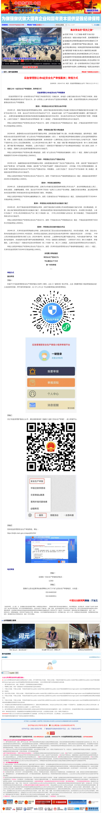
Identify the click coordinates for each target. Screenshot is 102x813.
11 (47, 61)
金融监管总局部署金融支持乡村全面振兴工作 (81, 41)
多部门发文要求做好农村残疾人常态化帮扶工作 (82, 60)
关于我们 (26, 721)
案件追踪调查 (13, 72)
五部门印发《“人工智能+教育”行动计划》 (80, 34)
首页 (5, 72)
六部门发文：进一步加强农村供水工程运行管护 (82, 63)
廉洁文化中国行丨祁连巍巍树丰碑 (34, 64)
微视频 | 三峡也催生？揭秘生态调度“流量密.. (59, 64)
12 (50, 61)
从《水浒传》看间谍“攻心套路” (12, 64)
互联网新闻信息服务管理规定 (34, 684)
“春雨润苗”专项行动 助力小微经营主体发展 (81, 50)
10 (45, 61)
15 (59, 61)
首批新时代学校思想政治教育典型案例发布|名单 (82, 57)
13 (53, 61)
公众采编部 (33, 721)
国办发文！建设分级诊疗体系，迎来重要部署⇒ (82, 37)
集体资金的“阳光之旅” (81, 30)
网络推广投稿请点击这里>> (90, 72)
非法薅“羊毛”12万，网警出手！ (51, 650)
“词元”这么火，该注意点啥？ (18, 650)
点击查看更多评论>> (95, 657)
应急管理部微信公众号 (77, 83)
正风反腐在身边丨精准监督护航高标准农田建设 (82, 47)
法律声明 (39, 721)
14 (56, 61)
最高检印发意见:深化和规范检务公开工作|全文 (82, 54)
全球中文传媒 (18, 6)
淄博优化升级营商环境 (85, 650)
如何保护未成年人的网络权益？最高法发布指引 (82, 67)
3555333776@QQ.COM (16, 25)
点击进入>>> (40, 25)
